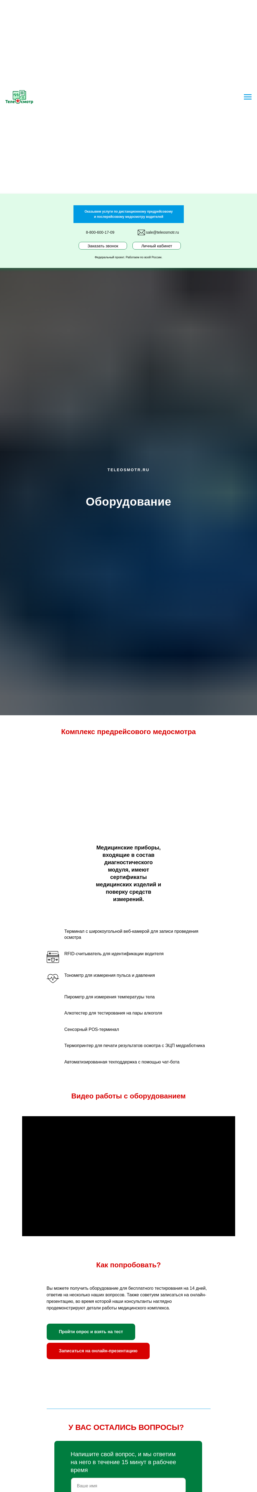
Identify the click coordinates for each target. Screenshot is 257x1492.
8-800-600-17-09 (100, 232)
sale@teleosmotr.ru (162, 232)
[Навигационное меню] (248, 97)
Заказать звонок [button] (103, 246)
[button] (91, 1332)
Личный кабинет (156, 246)
